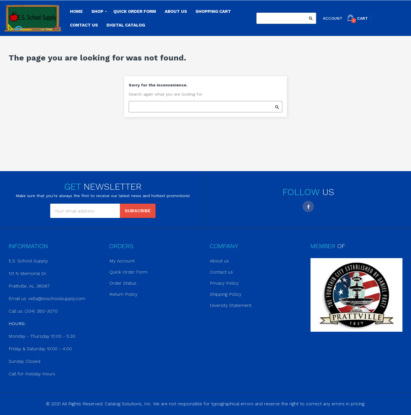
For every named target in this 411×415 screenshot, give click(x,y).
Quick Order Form (128, 272)
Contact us (221, 272)
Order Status (122, 283)
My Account (122, 261)
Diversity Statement (230, 305)
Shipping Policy (225, 294)
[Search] (286, 18)
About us (219, 261)
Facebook (308, 206)
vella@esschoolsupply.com (56, 298)
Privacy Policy (224, 283)
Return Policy (123, 294)
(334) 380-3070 (41, 311)
